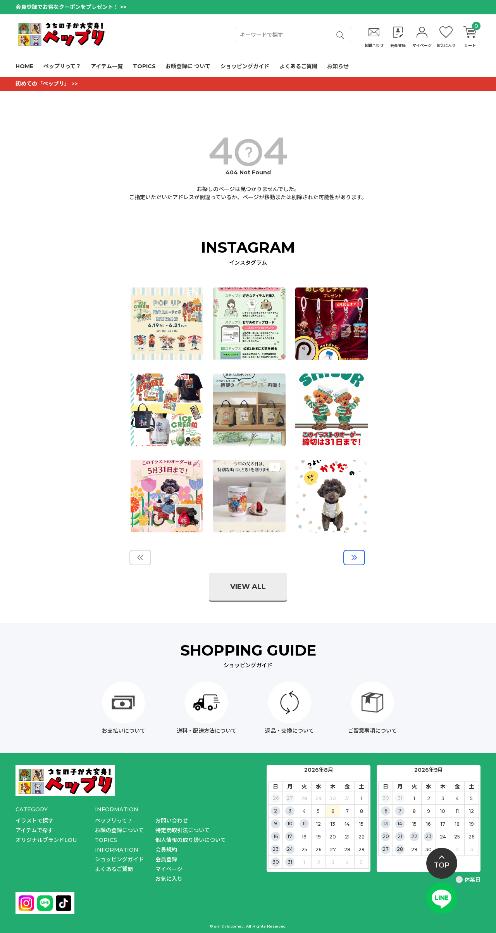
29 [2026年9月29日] (414, 849)
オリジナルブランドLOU (46, 840)
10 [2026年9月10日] (442, 811)
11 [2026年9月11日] (457, 811)
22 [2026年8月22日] (361, 837)
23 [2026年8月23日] (275, 849)
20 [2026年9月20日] (385, 836)
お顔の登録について (119, 830)
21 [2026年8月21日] (347, 837)
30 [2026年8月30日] (275, 862)
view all (248, 586)
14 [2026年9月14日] (400, 823)
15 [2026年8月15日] (361, 824)
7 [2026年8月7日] (347, 811)
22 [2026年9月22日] (414, 836)
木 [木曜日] (333, 786)
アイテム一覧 (107, 66)
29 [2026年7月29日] (318, 798)
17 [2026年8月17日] (290, 836)
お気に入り (169, 878)
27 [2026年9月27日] (385, 849)
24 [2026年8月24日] (290, 849)
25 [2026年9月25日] (457, 837)
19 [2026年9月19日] (471, 824)
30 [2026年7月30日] (332, 798)
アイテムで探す (34, 830)
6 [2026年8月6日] (332, 811)
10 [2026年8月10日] (290, 823)
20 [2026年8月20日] (332, 837)
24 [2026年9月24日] (443, 837)
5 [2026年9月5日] (361, 862)
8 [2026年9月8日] (414, 811)
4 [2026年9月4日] (347, 862)
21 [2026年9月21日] (400, 836)
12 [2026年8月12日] (318, 824)
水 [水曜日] (318, 786)
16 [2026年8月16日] (276, 836)
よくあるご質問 (298, 66)
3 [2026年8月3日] (289, 811)
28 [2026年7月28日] (304, 798)
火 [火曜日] (304, 786)
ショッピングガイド (244, 66)
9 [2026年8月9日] (275, 823)
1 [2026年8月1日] (361, 798)
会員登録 (166, 859)
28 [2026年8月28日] (347, 849)
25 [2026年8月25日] (304, 849)
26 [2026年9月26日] (471, 837)
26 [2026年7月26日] (276, 798)
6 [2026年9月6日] (385, 811)
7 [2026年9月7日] (399, 811)
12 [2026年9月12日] (471, 811)
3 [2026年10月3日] (471, 849)
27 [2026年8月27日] (333, 849)
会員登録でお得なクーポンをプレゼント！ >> (71, 6)
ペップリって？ (62, 66)
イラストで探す (34, 820)
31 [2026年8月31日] (290, 862)
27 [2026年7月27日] (290, 798)
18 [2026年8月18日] (304, 837)
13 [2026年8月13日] (333, 824)
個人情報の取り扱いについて (190, 840)
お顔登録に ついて (187, 66)
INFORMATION (116, 849)
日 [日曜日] (275, 786)
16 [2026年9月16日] (428, 824)
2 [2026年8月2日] (275, 811)
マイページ (169, 869)
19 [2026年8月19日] (318, 837)
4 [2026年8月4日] (304, 811)
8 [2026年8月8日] (361, 811)
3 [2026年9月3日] (332, 862)
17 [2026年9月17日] (443, 824)
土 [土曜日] (361, 786)
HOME (24, 66)
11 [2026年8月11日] (304, 823)
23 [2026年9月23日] (428, 836)
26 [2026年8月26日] (318, 849)
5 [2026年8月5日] (318, 811)
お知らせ (338, 66)
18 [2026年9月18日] (457, 824)
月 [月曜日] (290, 786)
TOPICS (144, 66)
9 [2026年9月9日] (428, 811)
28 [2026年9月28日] (400, 849)
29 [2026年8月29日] (361, 849)
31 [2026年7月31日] (347, 798)
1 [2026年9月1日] (304, 862)
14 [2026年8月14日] (347, 824)
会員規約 (166, 849)
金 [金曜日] (347, 786)
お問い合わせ (171, 820)
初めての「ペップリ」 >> (47, 83)
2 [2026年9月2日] (318, 862)
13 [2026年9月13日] (385, 823)
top (442, 865)
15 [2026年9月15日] (414, 824)
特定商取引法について (182, 830)
